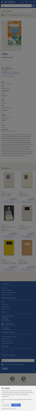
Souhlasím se (13, 364)
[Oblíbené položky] (30, 2)
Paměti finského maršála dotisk (8, 227)
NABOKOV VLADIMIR (7, 57)
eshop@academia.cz (8, 325)
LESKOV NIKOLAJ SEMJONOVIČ (8, 263)
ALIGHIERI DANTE (23, 228)
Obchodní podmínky (7, 290)
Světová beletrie (22, 15)
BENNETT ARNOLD (23, 263)
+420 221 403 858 (7, 323)
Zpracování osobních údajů (9, 292)
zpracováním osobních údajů (17, 364)
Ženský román (23, 261)
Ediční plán (4, 304)
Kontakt (4, 312)
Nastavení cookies (6, 294)
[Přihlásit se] (22, 2)
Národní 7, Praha (6, 339)
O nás (3, 302)
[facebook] (3, 351)
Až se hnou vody (5, 261)
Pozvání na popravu (6, 193)
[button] (26, 2)
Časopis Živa (5, 306)
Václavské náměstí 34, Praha (9, 336)
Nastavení (6, 405)
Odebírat (5, 368)
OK (16, 405)
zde (15, 408)
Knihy (9, 15)
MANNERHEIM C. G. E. (6, 230)
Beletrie (14, 15)
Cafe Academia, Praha (7, 343)
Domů (4, 15)
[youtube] (12, 351)
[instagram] (7, 351)
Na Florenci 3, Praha (7, 341)
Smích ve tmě (23, 193)
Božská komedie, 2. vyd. (25, 227)
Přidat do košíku (9, 202)
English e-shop (5, 308)
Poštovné (4, 288)
